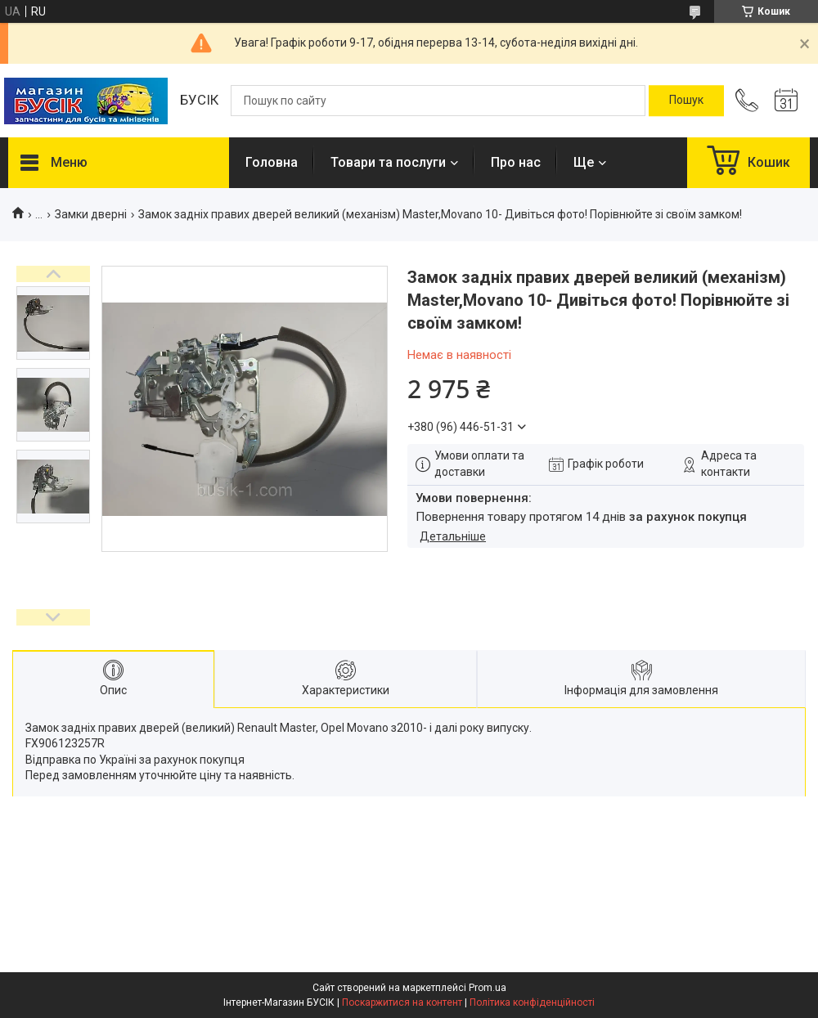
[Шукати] (686, 100)
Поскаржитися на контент (402, 1002)
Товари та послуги (388, 162)
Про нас (516, 162)
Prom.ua (487, 987)
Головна (271, 162)
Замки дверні (91, 214)
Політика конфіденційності (532, 1002)
